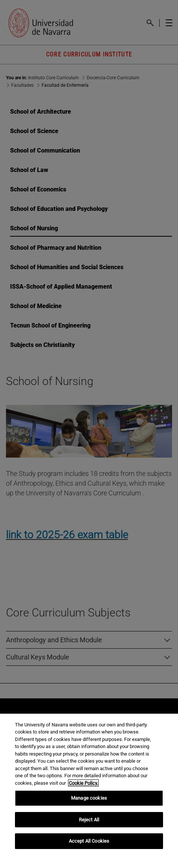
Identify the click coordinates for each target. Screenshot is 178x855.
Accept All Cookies (89, 841)
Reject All (89, 819)
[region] (89, 784)
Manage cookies (89, 798)
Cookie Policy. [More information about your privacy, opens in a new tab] (83, 783)
